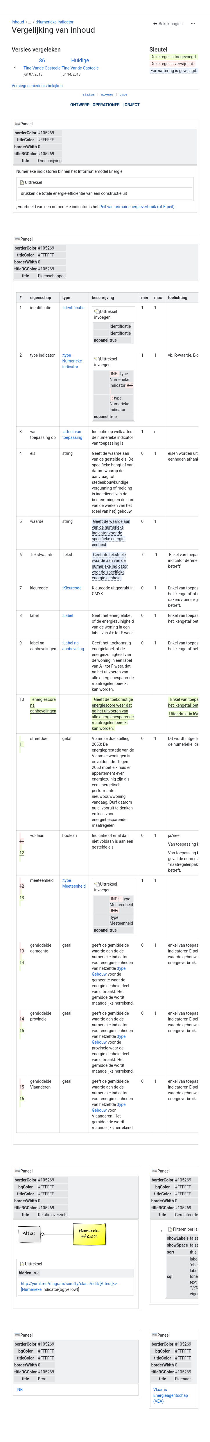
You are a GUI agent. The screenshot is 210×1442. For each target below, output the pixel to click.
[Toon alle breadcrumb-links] (29, 22)
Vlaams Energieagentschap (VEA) (170, 1395)
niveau (107, 94)
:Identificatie (73, 307)
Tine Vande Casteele (42, 68)
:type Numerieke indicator (72, 361)
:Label (67, 615)
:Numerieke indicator (54, 22)
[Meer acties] (192, 23)
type (123, 94)
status (89, 94)
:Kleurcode (72, 588)
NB (20, 1389)
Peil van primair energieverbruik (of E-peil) (137, 206)
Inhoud (18, 22)
